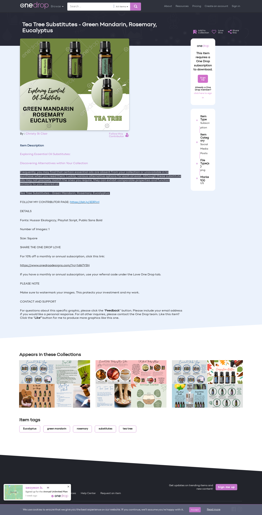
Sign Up (203, 78)
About (168, 6)
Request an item (110, 493)
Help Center (88, 493)
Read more (213, 509)
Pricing (196, 6)
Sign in (236, 6)
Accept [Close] (195, 509)
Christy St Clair (36, 133)
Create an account (216, 6)
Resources (182, 6)
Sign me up (226, 487)
